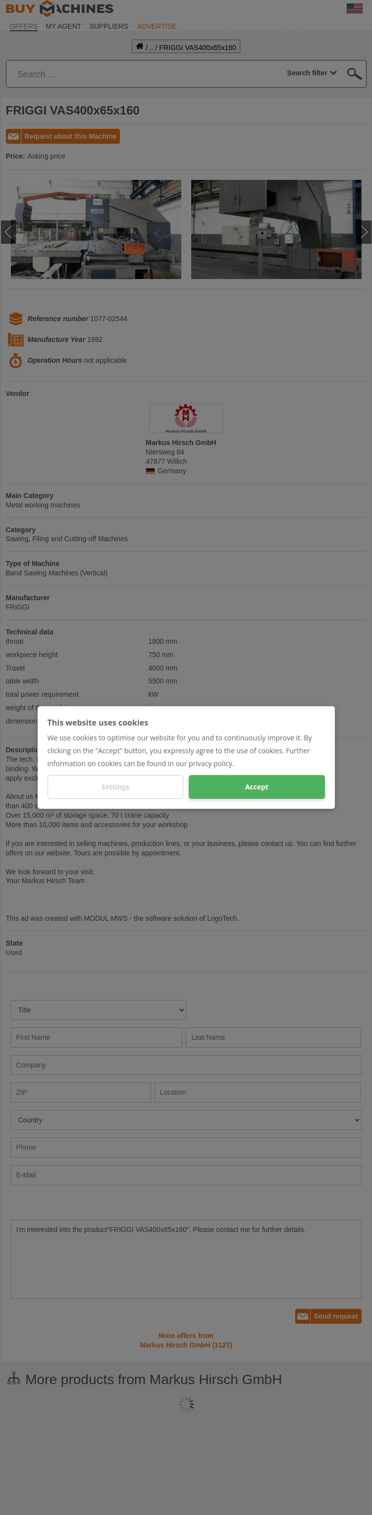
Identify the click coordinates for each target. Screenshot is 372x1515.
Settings (115, 786)
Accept (256, 786)
